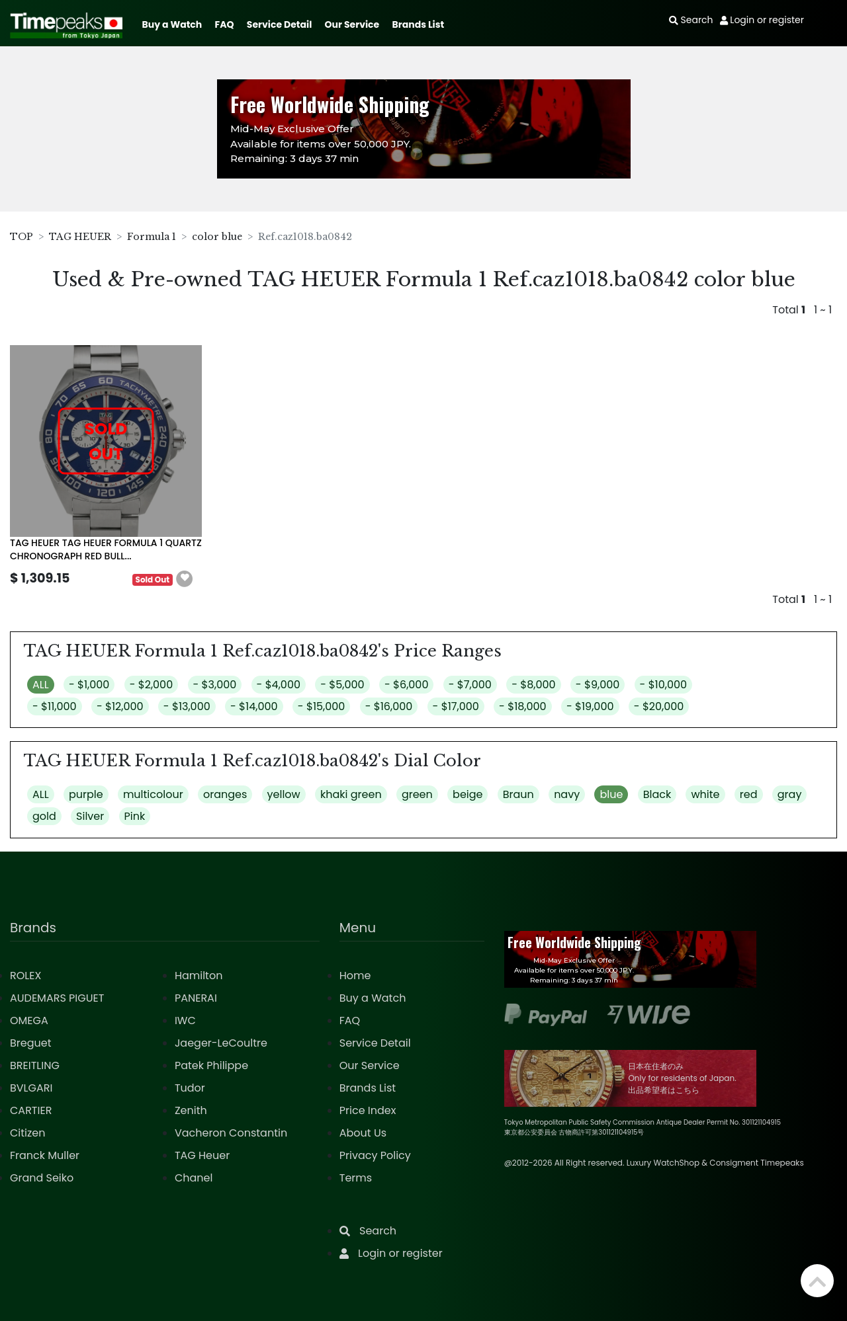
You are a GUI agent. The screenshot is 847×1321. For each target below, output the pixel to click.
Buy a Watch (172, 24)
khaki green (351, 794)
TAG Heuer (202, 1155)
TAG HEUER (80, 237)
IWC (185, 1020)
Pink (135, 816)
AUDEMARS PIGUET (57, 998)
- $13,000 (186, 706)
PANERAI (196, 998)
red (749, 794)
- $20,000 (659, 706)
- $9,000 (597, 684)
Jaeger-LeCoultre (221, 1043)
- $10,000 (664, 684)
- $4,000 (278, 684)
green (417, 794)
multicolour (153, 794)
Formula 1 (151, 237)
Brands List (418, 24)
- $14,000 (254, 706)
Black (657, 794)
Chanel (194, 1177)
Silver (90, 816)
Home (355, 975)
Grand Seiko (41, 1177)
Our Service (352, 24)
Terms (355, 1177)
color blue (217, 237)
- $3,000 (215, 684)
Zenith (191, 1110)
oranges (225, 794)
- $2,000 (151, 684)
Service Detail (279, 24)
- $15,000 (321, 706)
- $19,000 (590, 706)
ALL (40, 684)
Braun (518, 794)
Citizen (28, 1133)
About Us (362, 1133)
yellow (283, 794)
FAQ (224, 24)
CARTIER (31, 1110)
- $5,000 (342, 684)
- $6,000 (406, 684)
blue (611, 794)
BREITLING (35, 1065)
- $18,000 (523, 706)
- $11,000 (54, 706)
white (705, 794)
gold (44, 816)
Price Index (367, 1110)
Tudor (190, 1088)
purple (86, 794)
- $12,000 (120, 706)
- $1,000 (89, 684)
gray (790, 794)
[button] (184, 579)
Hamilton (199, 975)
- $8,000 (533, 684)
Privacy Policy (375, 1155)
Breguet (31, 1043)
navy (567, 794)
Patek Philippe (211, 1065)
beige (467, 794)
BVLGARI (31, 1088)
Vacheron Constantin (231, 1133)
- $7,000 (470, 684)
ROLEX (25, 975)
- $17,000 (456, 706)
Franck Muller (44, 1155)
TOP (21, 237)
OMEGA (29, 1020)
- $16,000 (389, 706)
